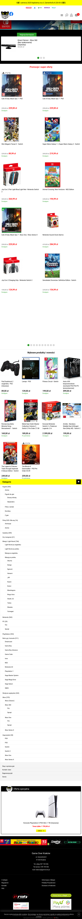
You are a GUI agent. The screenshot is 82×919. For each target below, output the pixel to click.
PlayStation (6, 634)
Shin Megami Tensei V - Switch (12, 144)
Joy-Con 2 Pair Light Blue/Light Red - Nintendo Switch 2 (20, 191)
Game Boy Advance (11, 650)
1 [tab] (38, 58)
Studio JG (10, 599)
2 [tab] (41, 58)
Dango (9, 565)
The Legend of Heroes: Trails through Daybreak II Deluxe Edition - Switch (10, 468)
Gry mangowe (7, 537)
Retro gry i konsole (9, 638)
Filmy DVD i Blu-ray (9, 520)
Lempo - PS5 (26, 381)
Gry (6, 625)
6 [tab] (42, 345)
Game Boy (8, 646)
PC (3, 621)
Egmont (9, 569)
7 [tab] (45, 345)
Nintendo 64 (9, 667)
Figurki (5, 487)
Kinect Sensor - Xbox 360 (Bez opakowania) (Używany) (27, 42)
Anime (7, 490)
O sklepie (5, 880)
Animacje (8, 524)
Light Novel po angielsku (13, 545)
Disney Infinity (11, 498)
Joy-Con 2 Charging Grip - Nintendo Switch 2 (17, 280)
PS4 (6, 738)
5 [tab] (40, 345)
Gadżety (5, 533)
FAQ (3, 888)
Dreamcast (8, 642)
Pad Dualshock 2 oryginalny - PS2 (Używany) (7, 384)
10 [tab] (54, 345)
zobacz (41, 831)
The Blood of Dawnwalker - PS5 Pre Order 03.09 (29, 468)
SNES (7, 688)
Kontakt (4, 885)
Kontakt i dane (6, 770)
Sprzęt (7, 629)
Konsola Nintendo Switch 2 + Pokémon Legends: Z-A (50, 426)
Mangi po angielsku (11, 553)
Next (63, 3)
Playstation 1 (9, 671)
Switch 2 (8, 751)
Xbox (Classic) (9, 701)
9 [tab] (51, 345)
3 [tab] (44, 58)
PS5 (6, 743)
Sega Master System (11, 675)
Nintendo (6, 617)
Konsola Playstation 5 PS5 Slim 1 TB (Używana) (41, 823)
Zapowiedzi (6, 735)
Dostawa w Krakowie (48, 885)
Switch (7, 747)
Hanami (9, 573)
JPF (8, 578)
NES (6, 663)
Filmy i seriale (9, 507)
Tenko (9, 603)
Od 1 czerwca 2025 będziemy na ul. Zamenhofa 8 (35, 3)
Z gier (7, 515)
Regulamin (5, 883)
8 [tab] (48, 345)
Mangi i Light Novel (9, 541)
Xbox (4, 697)
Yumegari (10, 611)
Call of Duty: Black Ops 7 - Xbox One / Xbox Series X (19, 235)
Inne (6, 658)
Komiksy (8, 511)
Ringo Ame (10, 594)
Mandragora (11, 590)
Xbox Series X (9, 730)
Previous (18, 3)
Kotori (9, 586)
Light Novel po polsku (12, 549)
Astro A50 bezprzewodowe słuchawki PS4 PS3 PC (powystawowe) (71, 385)
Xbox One (8, 717)
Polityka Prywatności (48, 883)
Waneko (10, 607)
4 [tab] (37, 345)
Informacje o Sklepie (48, 880)
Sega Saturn (9, 684)
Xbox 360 (8, 705)
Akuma (9, 561)
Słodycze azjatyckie (9, 693)
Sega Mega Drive (10, 680)
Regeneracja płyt (7, 773)
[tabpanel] (21, 46)
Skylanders (10, 502)
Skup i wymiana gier (8, 766)
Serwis (4, 777)
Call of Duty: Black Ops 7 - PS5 (12, 99)
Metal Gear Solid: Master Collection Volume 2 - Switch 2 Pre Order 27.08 (30, 426)
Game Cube (9, 654)
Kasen (9, 582)
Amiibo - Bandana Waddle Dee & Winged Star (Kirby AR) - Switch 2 (71, 426)
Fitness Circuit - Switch (50, 381)
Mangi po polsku (10, 557)
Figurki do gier (9, 494)
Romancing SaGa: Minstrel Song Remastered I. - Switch (9, 426)
